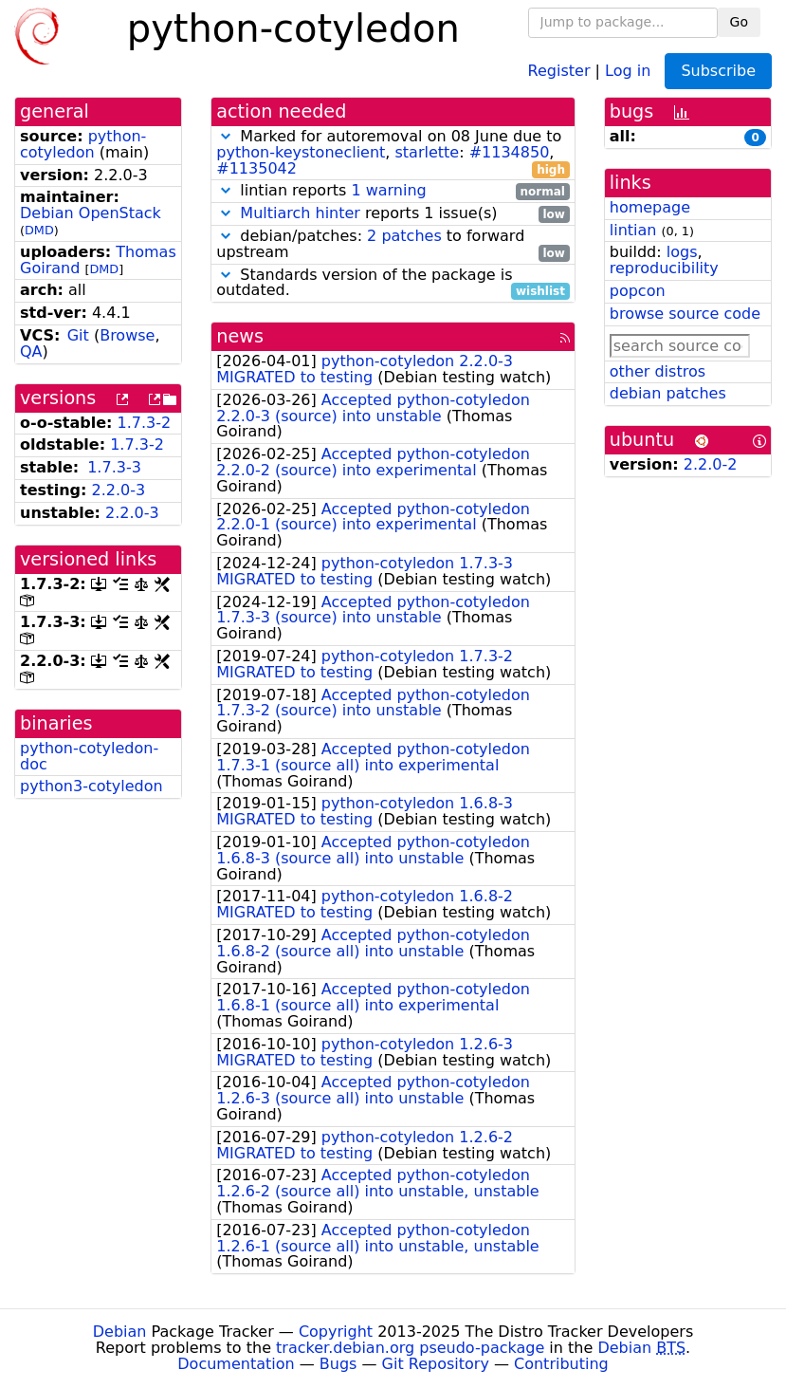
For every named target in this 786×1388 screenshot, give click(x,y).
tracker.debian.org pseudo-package (410, 1348)
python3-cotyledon (91, 786)
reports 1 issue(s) (393, 214)
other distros (657, 371)
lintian (633, 230)
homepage (650, 207)
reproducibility (664, 268)
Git (78, 335)
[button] (225, 136)
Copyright (336, 1332)
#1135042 (256, 168)
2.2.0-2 (711, 464)
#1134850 (509, 152)
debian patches (668, 393)
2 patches (404, 236)
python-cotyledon (83, 144)
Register (559, 70)
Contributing (561, 1364)
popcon (638, 291)
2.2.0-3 (119, 490)
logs (682, 252)
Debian (120, 1332)
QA (31, 351)
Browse (127, 335)
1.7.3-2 (145, 423)
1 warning (388, 190)
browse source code (685, 314)
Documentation (235, 1364)
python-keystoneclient (300, 152)
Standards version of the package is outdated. (393, 284)
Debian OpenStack (90, 213)
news (240, 336)
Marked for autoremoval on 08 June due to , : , (393, 152)
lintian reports (393, 191)
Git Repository (435, 1364)
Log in (627, 70)
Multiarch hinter (300, 213)
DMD (39, 230)
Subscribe (718, 71)
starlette (427, 152)
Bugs (338, 1364)
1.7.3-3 (114, 467)
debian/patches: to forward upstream (393, 245)
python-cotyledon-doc (89, 756)
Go (739, 21)
